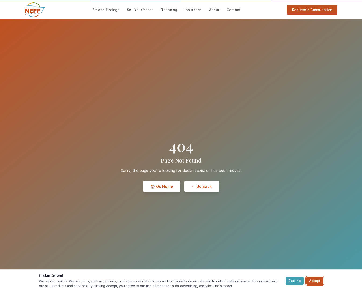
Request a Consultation (312, 10)
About (214, 10)
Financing (168, 10)
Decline (294, 281)
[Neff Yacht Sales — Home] (35, 9)
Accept (314, 281)
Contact (233, 10)
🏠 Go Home (162, 186)
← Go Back (202, 186)
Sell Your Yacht (140, 10)
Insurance (193, 10)
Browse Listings (105, 10)
